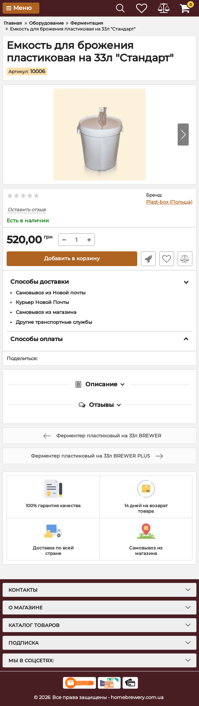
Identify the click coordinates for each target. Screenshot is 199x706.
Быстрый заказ (148, 258)
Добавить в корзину (72, 258)
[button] (183, 134)
